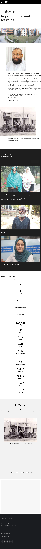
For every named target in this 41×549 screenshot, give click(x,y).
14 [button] (27, 472)
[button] (2, 410)
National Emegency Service (5, 533)
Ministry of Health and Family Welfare (7, 518)
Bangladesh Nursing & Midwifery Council (7, 529)
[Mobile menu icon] (39, 2)
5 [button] (16, 472)
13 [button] (26, 472)
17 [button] (31, 472)
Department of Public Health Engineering (7, 523)
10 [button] (22, 472)
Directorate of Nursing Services (6, 528)
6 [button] (17, 472)
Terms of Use (3, 538)
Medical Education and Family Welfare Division (8, 525)
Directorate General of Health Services (7, 521)
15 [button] (28, 472)
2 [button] (12, 472)
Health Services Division (5, 531)
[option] (20, 410)
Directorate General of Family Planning (7, 520)
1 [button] (11, 472)
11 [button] (23, 472)
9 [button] (21, 472)
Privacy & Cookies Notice (5, 536)
